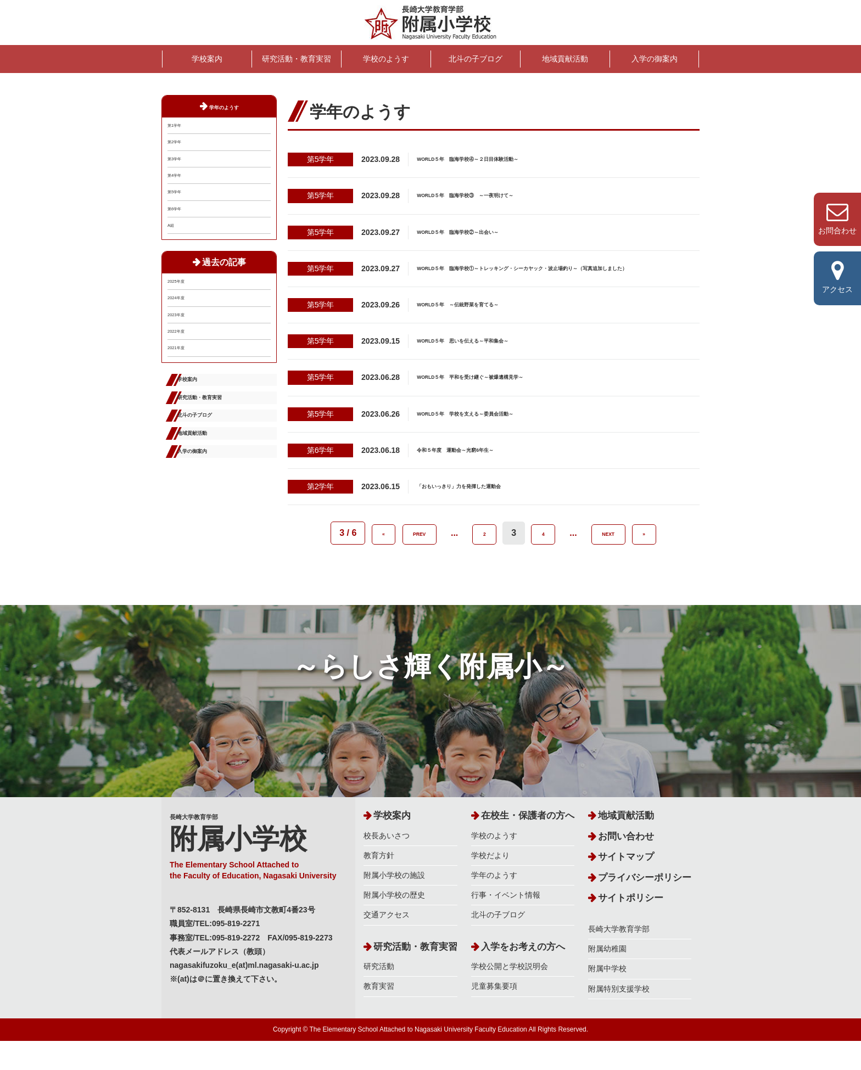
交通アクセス (387, 943)
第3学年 (181, 180)
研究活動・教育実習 (296, 58)
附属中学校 (607, 997)
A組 (173, 281)
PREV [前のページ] (419, 541)
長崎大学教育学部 (258, 874)
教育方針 (379, 884)
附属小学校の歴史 (394, 924)
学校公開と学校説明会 (509, 995)
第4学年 (181, 205)
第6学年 (181, 256)
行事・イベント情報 (505, 924)
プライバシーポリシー (644, 906)
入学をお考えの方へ (523, 976)
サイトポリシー (630, 927)
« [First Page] (381, 541)
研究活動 (379, 995)
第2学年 (181, 154)
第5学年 (181, 231)
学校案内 (207, 58)
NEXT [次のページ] (608, 541)
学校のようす (386, 58)
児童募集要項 (494, 1015)
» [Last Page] (645, 541)
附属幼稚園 (607, 977)
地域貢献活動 (565, 58)
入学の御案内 (654, 58)
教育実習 (379, 1015)
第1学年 (181, 129)
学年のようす (224, 106)
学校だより (490, 884)
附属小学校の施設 (394, 904)
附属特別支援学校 (619, 1017)
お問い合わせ (626, 865)
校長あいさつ (387, 864)
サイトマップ (626, 886)
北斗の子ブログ (475, 58)
